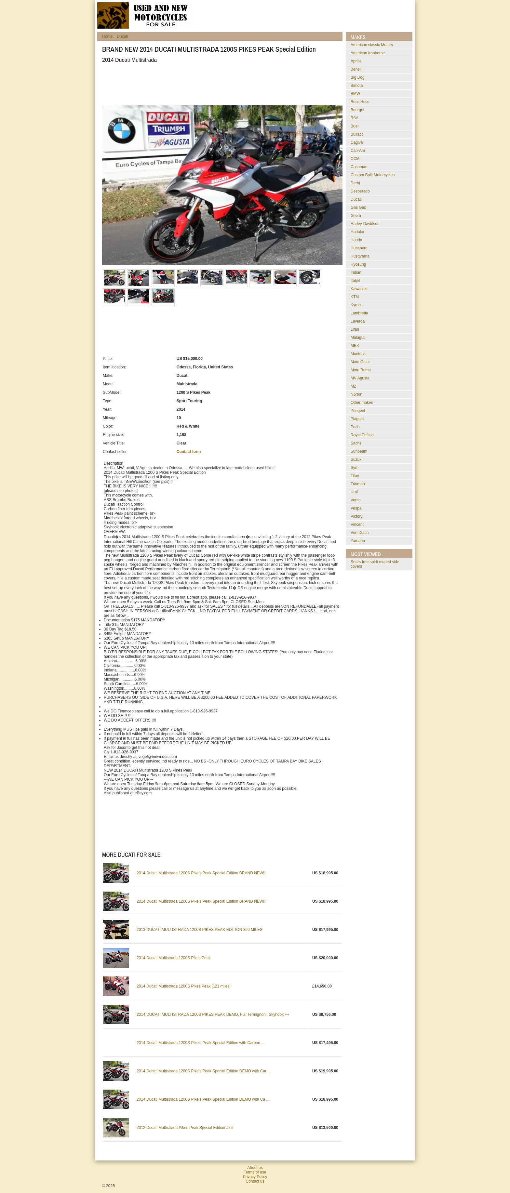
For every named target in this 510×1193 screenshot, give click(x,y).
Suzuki (356, 459)
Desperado (360, 191)
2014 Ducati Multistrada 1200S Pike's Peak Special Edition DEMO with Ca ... (203, 1099)
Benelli (356, 69)
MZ (353, 386)
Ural (354, 492)
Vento (356, 500)
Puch (355, 427)
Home (107, 36)
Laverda (358, 321)
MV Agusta (360, 378)
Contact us (255, 1181)
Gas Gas (358, 207)
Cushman (359, 167)
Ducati (122, 36)
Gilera (356, 215)
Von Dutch (360, 532)
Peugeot (358, 410)
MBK (355, 345)
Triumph (358, 484)
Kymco (357, 305)
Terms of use (255, 1172)
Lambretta (359, 313)
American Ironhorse (368, 53)
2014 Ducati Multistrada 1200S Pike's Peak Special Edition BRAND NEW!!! (201, 873)
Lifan (355, 329)
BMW (355, 93)
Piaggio (357, 419)
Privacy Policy (255, 1176)
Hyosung (358, 264)
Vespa (356, 508)
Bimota (357, 85)
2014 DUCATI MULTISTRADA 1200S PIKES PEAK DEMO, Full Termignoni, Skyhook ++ (213, 1014)
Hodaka (357, 232)
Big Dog (358, 77)
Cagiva (357, 142)
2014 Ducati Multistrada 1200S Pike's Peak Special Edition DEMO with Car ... (204, 1071)
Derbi (355, 183)
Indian (356, 272)
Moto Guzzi (360, 362)
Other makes (362, 402)
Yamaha (358, 540)
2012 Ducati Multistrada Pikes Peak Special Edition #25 (185, 1127)
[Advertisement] (220, 84)
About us (254, 1167)
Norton (356, 394)
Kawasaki (359, 288)
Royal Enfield (362, 435)
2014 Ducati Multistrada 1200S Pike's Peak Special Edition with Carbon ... (200, 1043)
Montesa (358, 353)
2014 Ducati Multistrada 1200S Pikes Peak (173, 958)
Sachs (356, 443)
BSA (354, 118)
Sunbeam (359, 451)
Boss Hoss (360, 101)
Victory (356, 516)
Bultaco (357, 134)
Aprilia (356, 61)
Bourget (357, 110)
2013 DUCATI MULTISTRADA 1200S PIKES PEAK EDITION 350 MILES (199, 929)
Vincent (357, 524)
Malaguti (358, 337)
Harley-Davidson (365, 223)
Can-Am (358, 150)
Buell (355, 126)
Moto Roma (361, 370)
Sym (354, 467)
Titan (355, 475)
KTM (355, 297)
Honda (356, 240)
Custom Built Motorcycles (373, 175)
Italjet (355, 280)
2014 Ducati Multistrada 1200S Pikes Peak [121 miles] (184, 986)
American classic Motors (372, 45)
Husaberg (359, 248)
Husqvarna (360, 256)
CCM (355, 158)
